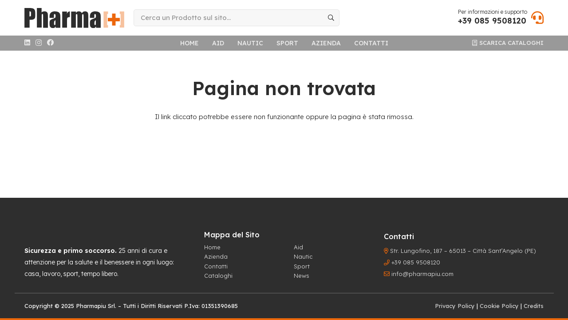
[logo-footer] (55, 230)
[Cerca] (331, 18)
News (301, 275)
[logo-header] (74, 18)
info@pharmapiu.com (422, 273)
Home (212, 247)
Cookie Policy (499, 305)
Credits (534, 305)
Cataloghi (218, 275)
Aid (298, 247)
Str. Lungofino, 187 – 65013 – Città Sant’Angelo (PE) (463, 250)
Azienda (216, 256)
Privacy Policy (455, 305)
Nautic (303, 256)
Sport (302, 266)
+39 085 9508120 (415, 262)
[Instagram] (39, 43)
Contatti (216, 266)
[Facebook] (50, 42)
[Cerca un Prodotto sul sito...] (236, 17)
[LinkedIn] (27, 42)
